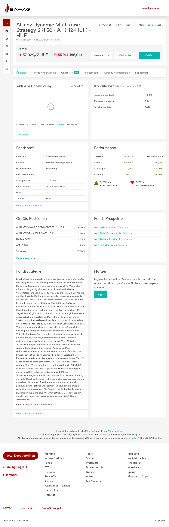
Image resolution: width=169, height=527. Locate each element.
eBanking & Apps (137, 476)
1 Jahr (41, 124)
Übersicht (21, 72)
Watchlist (104, 24)
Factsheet (154, 24)
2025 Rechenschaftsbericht (107, 239)
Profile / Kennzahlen (44, 72)
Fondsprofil (141, 72)
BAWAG (9, 508)
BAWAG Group (52, 508)
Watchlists (92, 462)
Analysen (50, 494)
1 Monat (20, 124)
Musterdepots (94, 467)
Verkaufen (125, 55)
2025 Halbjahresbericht (105, 245)
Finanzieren (134, 462)
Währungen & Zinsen (57, 485)
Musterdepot (123, 24)
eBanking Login (153, 7)
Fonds (48, 462)
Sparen (131, 471)
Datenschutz (22, 520)
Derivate (49, 471)
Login (100, 294)
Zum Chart (23, 134)
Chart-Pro (70, 72)
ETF (46, 467)
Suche (90, 458)
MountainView (115, 431)
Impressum (8, 520)
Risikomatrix (91, 72)
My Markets (93, 481)
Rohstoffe (50, 476)
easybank (28, 508)
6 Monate (31, 124)
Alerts (89, 476)
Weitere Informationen (29, 205)
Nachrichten (51, 490)
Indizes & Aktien (54, 458)
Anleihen (49, 481)
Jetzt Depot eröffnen (20, 455)
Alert (140, 24)
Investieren (134, 467)
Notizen (90, 471)
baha (134, 438)
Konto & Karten (136, 458)
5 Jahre (60, 124)
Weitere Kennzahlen (27, 258)
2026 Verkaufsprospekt (105, 227)
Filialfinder (12, 475)
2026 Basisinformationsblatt (108, 233)
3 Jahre (50, 124)
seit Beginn (72, 124)
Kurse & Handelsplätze (117, 72)
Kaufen (149, 55)
